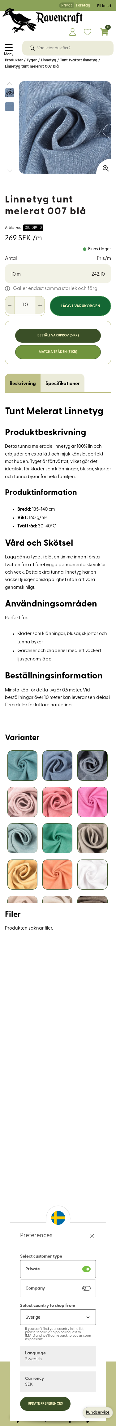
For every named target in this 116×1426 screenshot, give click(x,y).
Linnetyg (48, 60)
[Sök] (32, 48)
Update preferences (45, 1404)
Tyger (32, 60)
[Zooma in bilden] (103, 166)
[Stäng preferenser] (92, 1236)
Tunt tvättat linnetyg (78, 60)
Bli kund (104, 6)
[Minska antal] (10, 305)
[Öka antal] (40, 305)
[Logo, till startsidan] (42, 20)
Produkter (14, 60)
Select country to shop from (47, 1306)
